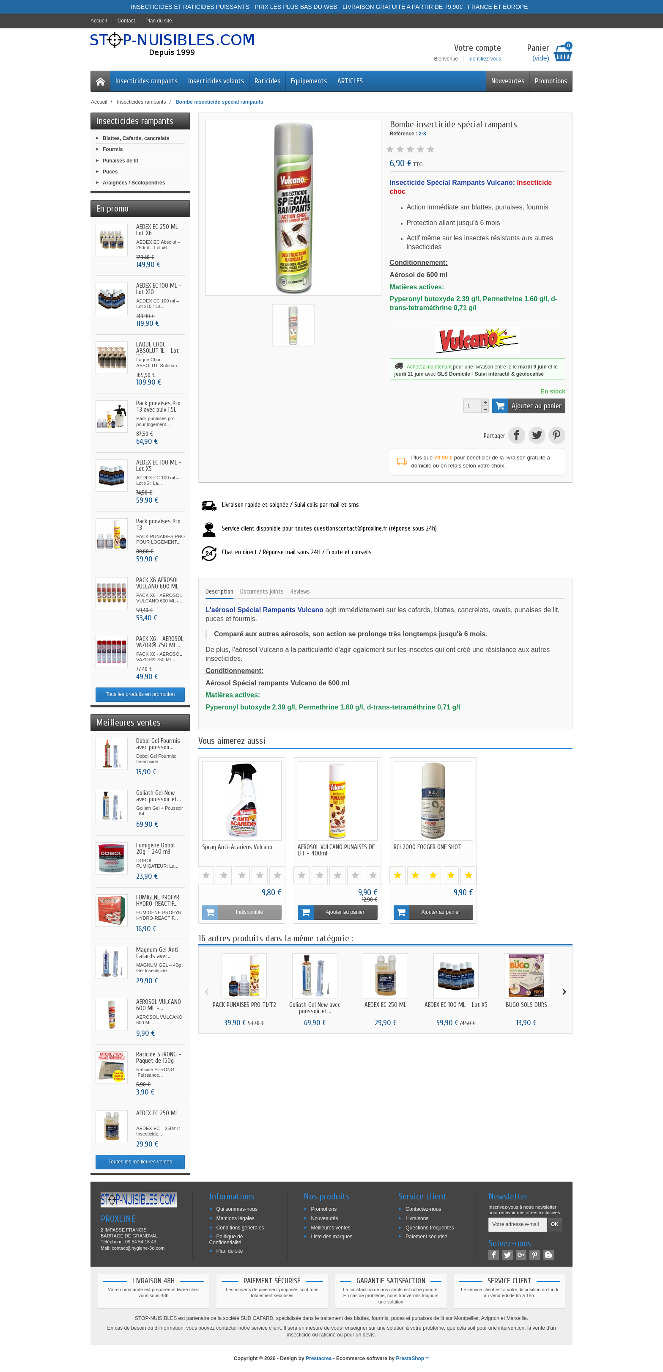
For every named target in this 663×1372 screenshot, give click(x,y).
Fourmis (113, 149)
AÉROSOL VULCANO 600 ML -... (158, 1005)
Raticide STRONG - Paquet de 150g (158, 1057)
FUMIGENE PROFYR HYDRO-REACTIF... (157, 900)
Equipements (309, 81)
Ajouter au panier (527, 406)
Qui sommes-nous (237, 1209)
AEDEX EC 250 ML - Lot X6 (159, 230)
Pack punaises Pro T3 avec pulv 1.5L (158, 406)
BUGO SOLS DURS (526, 1004)
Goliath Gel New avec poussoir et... (158, 796)
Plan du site (229, 1251)
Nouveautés (507, 81)
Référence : (403, 134)
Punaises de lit (120, 160)
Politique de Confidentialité (226, 1240)
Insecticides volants (216, 81)
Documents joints (262, 591)
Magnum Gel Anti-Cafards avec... (158, 953)
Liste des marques (331, 1237)
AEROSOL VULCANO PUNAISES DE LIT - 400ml (336, 850)
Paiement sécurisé (426, 1237)
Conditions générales (240, 1227)
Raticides (267, 81)
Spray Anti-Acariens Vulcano (237, 847)
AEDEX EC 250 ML (157, 1113)
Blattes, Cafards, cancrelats (136, 138)
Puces (110, 171)
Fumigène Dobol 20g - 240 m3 (155, 848)
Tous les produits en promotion (140, 694)
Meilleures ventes (330, 1227)
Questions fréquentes (429, 1227)
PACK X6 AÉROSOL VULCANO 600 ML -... (157, 587)
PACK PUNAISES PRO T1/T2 (244, 1004)
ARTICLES (350, 81)
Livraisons (416, 1218)
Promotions (551, 81)
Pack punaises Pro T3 (158, 524)
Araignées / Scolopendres (134, 183)
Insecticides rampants (146, 81)
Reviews (300, 591)
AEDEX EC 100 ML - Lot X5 (159, 466)
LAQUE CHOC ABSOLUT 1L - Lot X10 (157, 351)
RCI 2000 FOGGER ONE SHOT (427, 847)
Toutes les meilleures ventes (140, 1162)
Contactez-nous (423, 1209)
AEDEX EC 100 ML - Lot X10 (159, 289)
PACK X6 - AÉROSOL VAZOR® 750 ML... (160, 642)
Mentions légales (235, 1218)
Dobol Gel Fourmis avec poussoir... (158, 744)
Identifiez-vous (484, 58)
